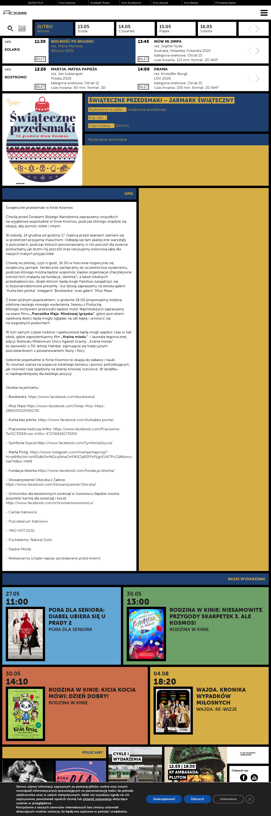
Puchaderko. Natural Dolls (30, 540)
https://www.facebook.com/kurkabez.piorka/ (76, 420)
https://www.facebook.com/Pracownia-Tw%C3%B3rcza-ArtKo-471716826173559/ (63, 431)
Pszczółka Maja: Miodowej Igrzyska (62, 313)
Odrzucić (197, 799)
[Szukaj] (10, 28)
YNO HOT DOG (22, 530)
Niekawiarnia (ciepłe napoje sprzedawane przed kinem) (55, 558)
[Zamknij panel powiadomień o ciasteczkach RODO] (250, 799)
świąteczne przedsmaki (146, 109)
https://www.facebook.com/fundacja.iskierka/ (76, 470)
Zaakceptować (164, 799)
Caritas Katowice (23, 512)
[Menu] (264, 13)
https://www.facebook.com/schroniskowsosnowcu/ (49, 503)
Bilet (40, 59)
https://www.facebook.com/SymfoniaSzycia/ (74, 443)
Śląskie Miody (20, 549)
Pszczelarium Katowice (28, 521)
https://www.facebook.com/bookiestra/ (61, 397)
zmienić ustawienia (97, 799)
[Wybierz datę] (22, 28)
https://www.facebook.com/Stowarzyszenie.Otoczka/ (51, 484)
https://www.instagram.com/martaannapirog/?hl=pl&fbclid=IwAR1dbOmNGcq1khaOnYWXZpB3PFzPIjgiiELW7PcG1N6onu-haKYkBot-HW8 (69, 456)
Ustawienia (228, 799)
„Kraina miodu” (74, 337)
